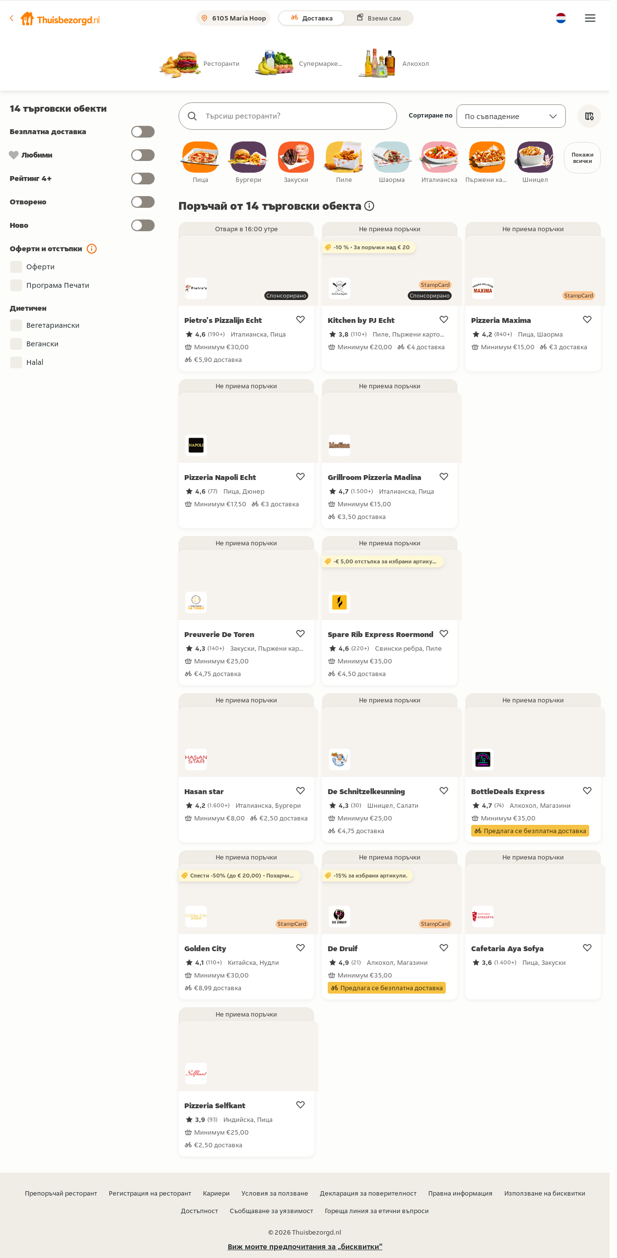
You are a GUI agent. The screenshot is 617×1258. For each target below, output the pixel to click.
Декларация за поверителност (368, 1193)
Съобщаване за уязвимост (271, 1211)
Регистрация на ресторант (150, 1193)
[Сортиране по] (511, 116)
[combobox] (297, 116)
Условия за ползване (274, 1193)
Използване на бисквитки (544, 1193)
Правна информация (460, 1193)
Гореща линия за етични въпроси (377, 1211)
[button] (54, 18)
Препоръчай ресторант (61, 1193)
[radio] (207, 63)
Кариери (216, 1193)
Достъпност (199, 1211)
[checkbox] (200, 163)
